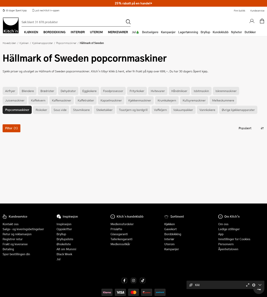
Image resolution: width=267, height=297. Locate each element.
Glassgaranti (119, 234)
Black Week (64, 254)
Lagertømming (188, 32)
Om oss (223, 224)
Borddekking (172, 234)
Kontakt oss (11, 224)
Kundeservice (257, 10)
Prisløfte (116, 229)
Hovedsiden (9, 43)
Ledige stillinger (229, 229)
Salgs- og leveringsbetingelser (23, 229)
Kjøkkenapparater (42, 43)
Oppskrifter (64, 229)
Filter (11, 128)
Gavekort (170, 229)
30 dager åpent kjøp (15, 10)
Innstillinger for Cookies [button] (234, 239)
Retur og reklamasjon (17, 234)
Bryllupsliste (65, 239)
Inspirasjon (64, 224)
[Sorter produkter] (250, 128)
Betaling (8, 249)
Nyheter (236, 32)
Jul (58, 259)
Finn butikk (239, 10)
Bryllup (205, 32)
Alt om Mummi (66, 249)
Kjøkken (24, 43)
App (220, 234)
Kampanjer (168, 32)
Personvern (226, 244)
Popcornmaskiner (66, 43)
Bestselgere (150, 32)
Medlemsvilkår (120, 244)
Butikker (250, 32)
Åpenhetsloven (228, 249)
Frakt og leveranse (15, 244)
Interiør (169, 239)
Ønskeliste (64, 244)
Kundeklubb (220, 32)
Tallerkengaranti (121, 239)
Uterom (169, 244)
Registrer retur (13, 239)
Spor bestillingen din (16, 254)
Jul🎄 (135, 32)
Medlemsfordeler (122, 224)
